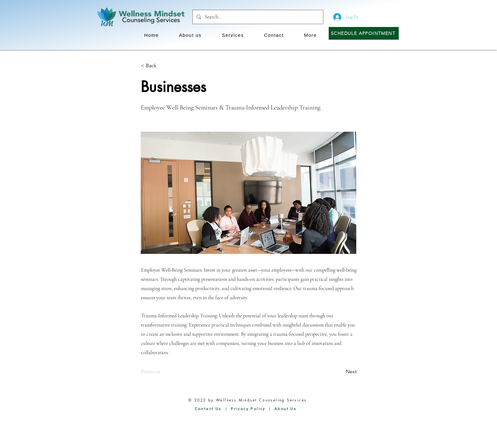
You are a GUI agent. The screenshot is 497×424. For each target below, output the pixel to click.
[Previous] (162, 371)
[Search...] (257, 17)
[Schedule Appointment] (364, 33)
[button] (190, 35)
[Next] (341, 371)
